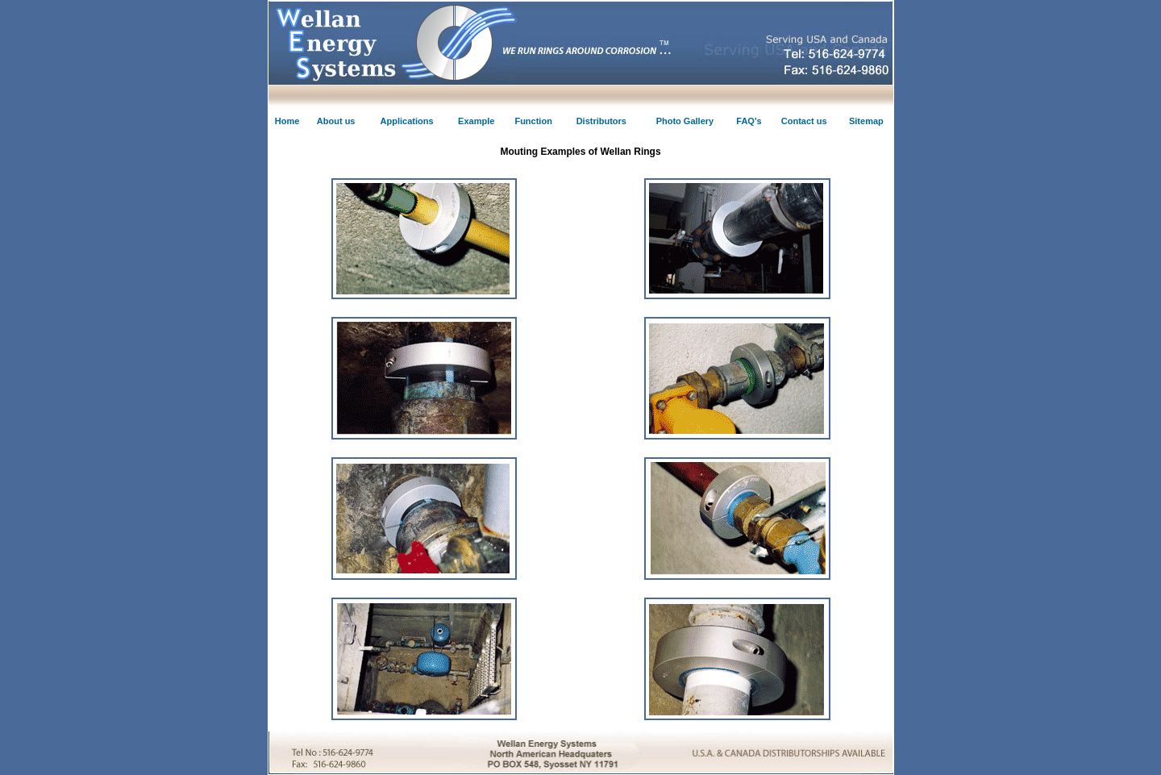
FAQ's (748, 121)
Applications (407, 121)
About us (336, 121)
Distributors (601, 121)
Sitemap (866, 121)
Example (476, 121)
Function (532, 121)
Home (287, 121)
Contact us (804, 121)
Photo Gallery (685, 121)
